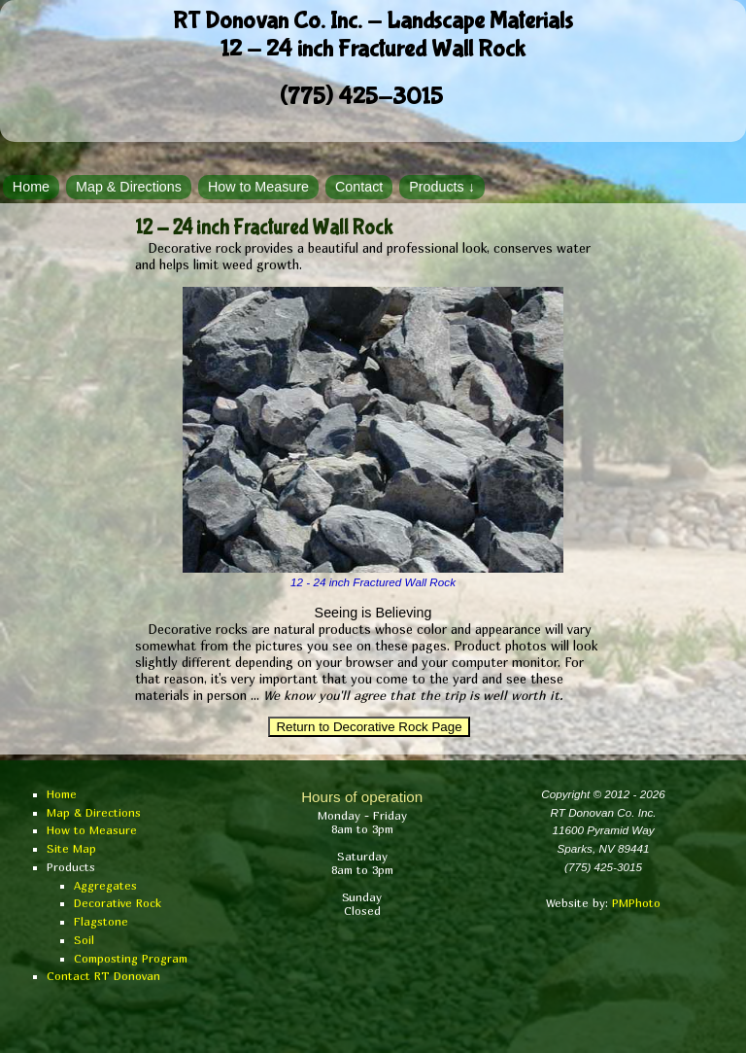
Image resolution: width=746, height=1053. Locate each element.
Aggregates (105, 886)
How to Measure (258, 186)
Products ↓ (442, 186)
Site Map (71, 849)
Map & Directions (129, 186)
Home (31, 186)
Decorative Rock (117, 903)
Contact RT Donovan (103, 976)
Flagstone (101, 922)
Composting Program (130, 958)
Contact (359, 186)
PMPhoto (636, 903)
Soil (84, 940)
